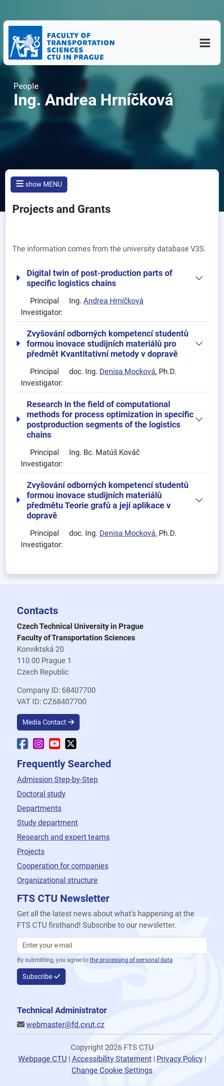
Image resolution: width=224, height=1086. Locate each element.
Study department (47, 822)
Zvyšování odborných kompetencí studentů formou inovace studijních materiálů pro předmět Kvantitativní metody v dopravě (102, 343)
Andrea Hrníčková (113, 300)
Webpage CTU (42, 1058)
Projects (30, 851)
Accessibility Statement (112, 1058)
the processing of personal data (131, 960)
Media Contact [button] (44, 722)
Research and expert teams (63, 836)
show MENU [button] (39, 183)
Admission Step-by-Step (57, 779)
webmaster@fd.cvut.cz (65, 1024)
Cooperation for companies (62, 865)
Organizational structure (57, 880)
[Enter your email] (112, 945)
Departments (39, 808)
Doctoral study (41, 793)
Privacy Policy (180, 1058)
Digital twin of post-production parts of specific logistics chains (94, 278)
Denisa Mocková (127, 371)
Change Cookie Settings (112, 1070)
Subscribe (37, 977)
